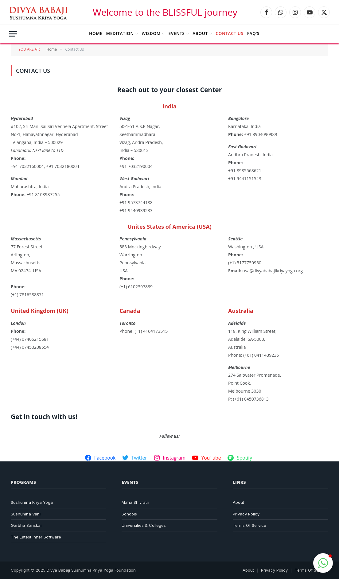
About (200, 33)
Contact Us (230, 33)
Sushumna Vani (26, 513)
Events (177, 33)
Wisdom (151, 33)
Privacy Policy (246, 513)
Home (95, 33)
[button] (323, 563)
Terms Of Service (249, 525)
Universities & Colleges (144, 525)
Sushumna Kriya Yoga (32, 502)
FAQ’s (253, 33)
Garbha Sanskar (26, 525)
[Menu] (13, 34)
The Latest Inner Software (36, 536)
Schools (129, 513)
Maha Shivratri (135, 502)
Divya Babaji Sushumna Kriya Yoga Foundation (91, 570)
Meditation (120, 33)
